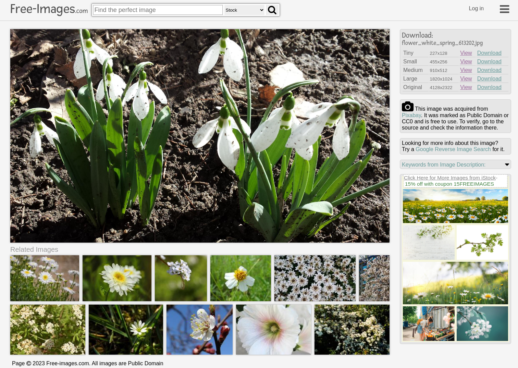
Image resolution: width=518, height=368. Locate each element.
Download (489, 53)
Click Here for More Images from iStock (450, 178)
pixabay (411, 115)
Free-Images (49, 9)
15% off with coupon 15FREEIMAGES (449, 184)
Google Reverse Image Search (453, 149)
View (466, 53)
